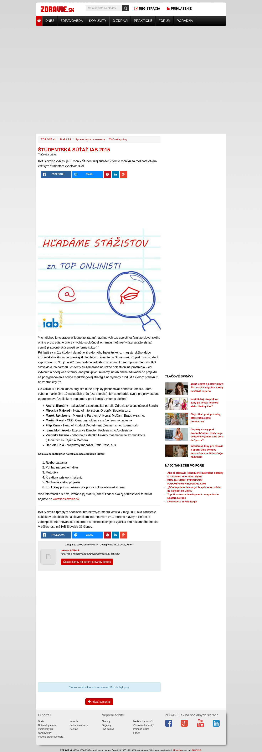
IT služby (177, 750)
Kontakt (74, 729)
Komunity (97, 21)
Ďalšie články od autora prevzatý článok (87, 561)
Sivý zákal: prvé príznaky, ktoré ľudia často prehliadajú (206, 418)
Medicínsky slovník (143, 721)
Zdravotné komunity (143, 725)
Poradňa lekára (141, 729)
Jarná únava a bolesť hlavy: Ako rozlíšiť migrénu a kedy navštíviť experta (207, 387)
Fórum (165, 21)
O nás (41, 721)
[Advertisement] (131, 53)
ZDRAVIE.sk (48, 139)
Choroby (106, 721)
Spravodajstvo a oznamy (90, 139)
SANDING (196, 750)
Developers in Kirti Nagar (182, 501)
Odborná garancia (47, 725)
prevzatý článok (70, 550)
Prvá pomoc (108, 729)
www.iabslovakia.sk (66, 499)
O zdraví (120, 21)
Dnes (49, 21)
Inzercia (74, 721)
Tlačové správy (118, 139)
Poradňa (185, 21)
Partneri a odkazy (79, 725)
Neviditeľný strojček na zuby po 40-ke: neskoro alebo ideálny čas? (204, 403)
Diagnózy (106, 725)
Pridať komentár (99, 701)
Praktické (143, 21)
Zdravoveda (72, 21)
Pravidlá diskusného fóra (50, 736)
